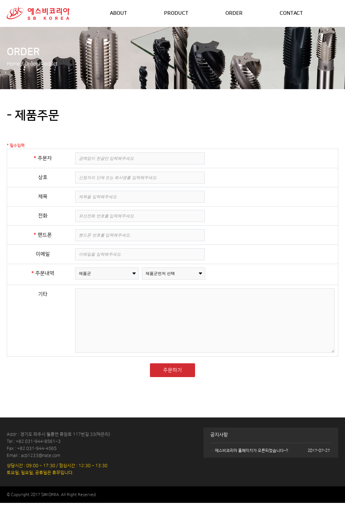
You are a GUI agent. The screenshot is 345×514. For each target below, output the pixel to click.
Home (13, 64)
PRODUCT (176, 13)
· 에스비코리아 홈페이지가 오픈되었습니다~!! (249, 461)
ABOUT (118, 13)
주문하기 (172, 380)
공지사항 (219, 446)
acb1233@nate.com (41, 466)
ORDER (234, 13)
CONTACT (292, 13)
